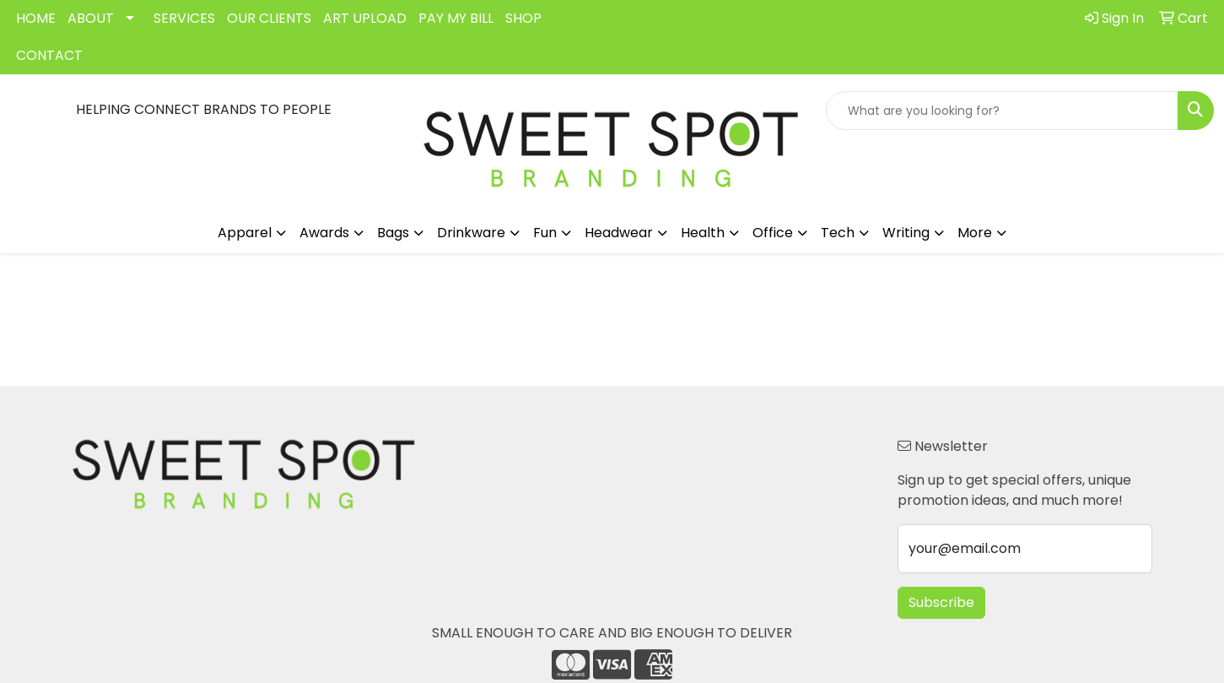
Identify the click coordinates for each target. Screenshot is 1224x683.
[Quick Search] (1002, 110)
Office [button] (772, 232)
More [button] (974, 232)
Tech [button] (838, 232)
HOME (36, 18)
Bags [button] (393, 232)
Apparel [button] (245, 232)
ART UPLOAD (365, 18)
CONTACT (49, 55)
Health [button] (703, 232)
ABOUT (90, 18)
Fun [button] (545, 232)
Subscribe (941, 602)
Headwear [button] (619, 232)
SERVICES (184, 18)
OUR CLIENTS (269, 18)
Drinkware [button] (471, 232)
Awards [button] (324, 232)
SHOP (523, 18)
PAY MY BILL (455, 18)
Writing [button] (906, 232)
